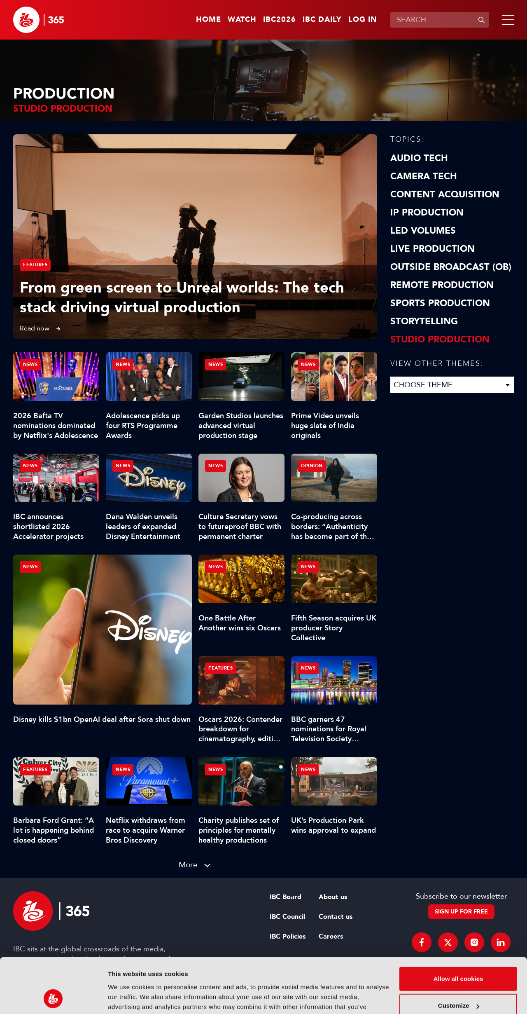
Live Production (432, 249)
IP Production (427, 212)
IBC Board (285, 897)
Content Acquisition (444, 194)
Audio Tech (419, 158)
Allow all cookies (458, 927)
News (30, 567)
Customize (458, 954)
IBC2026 (279, 20)
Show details (127, 997)
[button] (506, 20)
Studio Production (440, 339)
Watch (242, 20)
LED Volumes (423, 231)
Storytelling (424, 321)
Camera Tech (423, 176)
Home (208, 20)
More (188, 864)
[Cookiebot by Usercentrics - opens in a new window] (53, 998)
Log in (362, 20)
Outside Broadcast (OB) (450, 267)
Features (35, 265)
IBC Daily (322, 20)
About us (333, 897)
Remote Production (442, 285)
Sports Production (440, 303)
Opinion (312, 466)
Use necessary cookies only (458, 981)
